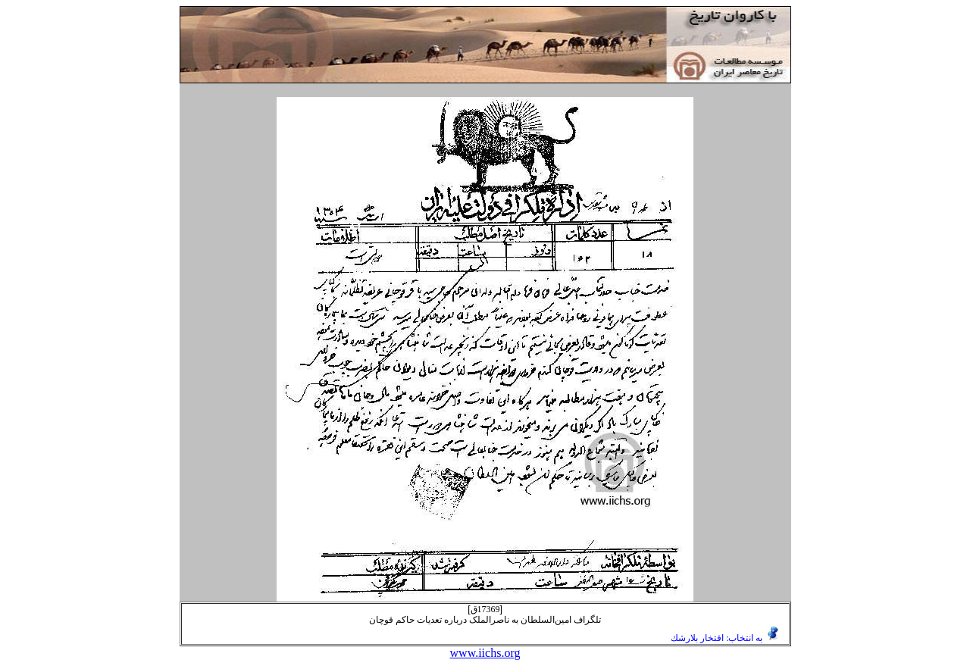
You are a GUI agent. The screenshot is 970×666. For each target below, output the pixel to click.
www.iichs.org (485, 652)
